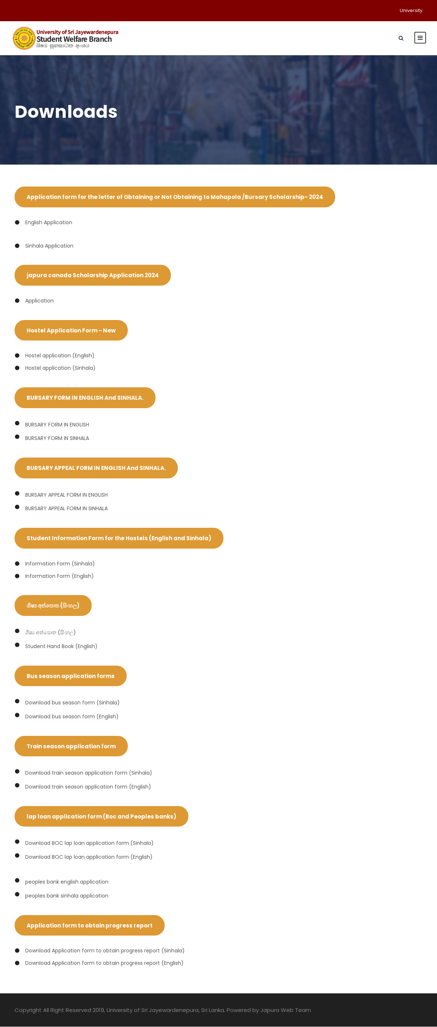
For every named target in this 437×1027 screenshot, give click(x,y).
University (411, 10)
